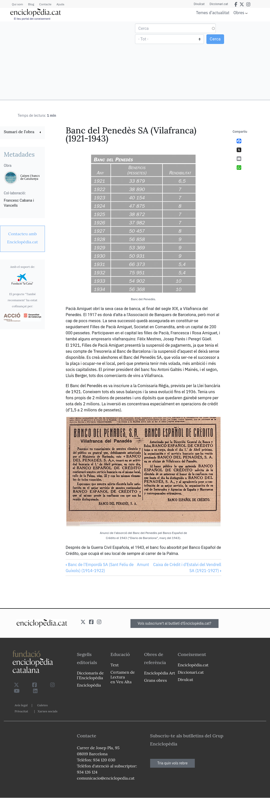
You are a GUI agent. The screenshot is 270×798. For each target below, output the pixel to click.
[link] (22, 132)
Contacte (45, 4)
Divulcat (199, 4)
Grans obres (155, 680)
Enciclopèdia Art (159, 672)
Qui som (17, 4)
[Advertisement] (68, 60)
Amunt (143, 564)
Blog (31, 4)
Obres (238, 12)
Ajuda (60, 4)
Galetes (42, 705)
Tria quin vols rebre (172, 763)
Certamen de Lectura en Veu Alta (123, 677)
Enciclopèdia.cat (193, 664)
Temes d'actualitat (212, 12)
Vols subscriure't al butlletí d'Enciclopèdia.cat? (174, 623)
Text (115, 664)
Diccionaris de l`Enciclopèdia (90, 675)
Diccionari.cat (219, 4)
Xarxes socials (47, 711)
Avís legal (21, 705)
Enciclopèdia (89, 685)
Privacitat (21, 711)
